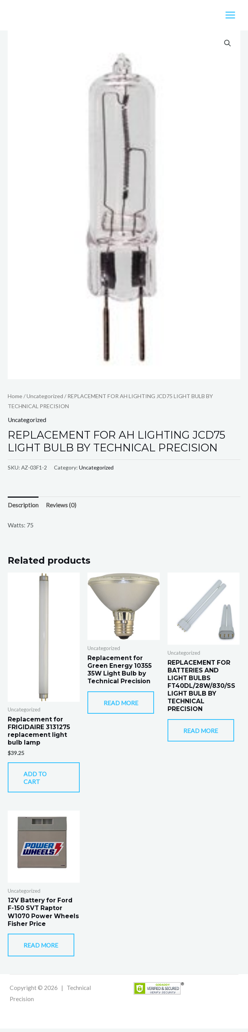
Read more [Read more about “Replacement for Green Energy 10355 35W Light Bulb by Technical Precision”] (123, 704)
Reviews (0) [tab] (61, 505)
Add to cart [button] (37, 779)
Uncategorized (45, 396)
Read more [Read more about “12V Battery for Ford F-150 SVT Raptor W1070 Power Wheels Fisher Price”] (43, 948)
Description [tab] (23, 505)
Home (15, 396)
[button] (228, 44)
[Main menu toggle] (230, 15)
